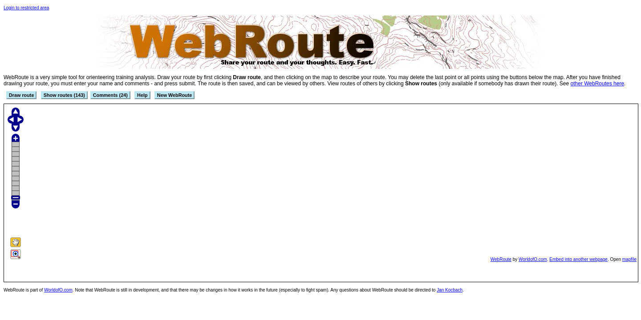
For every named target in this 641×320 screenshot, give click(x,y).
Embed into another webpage (578, 259)
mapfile (629, 259)
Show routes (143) (64, 95)
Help (142, 95)
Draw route (21, 95)
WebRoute (501, 259)
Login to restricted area (26, 7)
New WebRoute (174, 95)
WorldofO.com (533, 259)
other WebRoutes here (598, 83)
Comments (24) (110, 95)
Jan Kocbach (449, 290)
